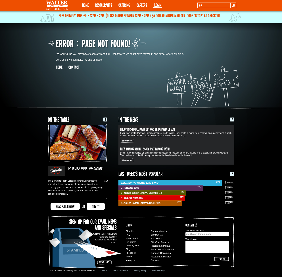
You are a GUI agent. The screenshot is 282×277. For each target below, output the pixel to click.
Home (104, 270)
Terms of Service (120, 270)
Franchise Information (162, 249)
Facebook (131, 252)
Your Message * (192, 239)
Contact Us (157, 235)
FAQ (128, 234)
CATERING (124, 5)
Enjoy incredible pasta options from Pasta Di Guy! (147, 129)
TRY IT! (95, 206)
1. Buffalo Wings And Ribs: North (140, 182)
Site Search (157, 238)
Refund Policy (158, 270)
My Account (132, 238)
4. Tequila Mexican (132, 198)
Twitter (129, 256)
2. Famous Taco (130, 187)
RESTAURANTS (103, 5)
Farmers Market (159, 231)
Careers (142, 5)
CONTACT (74, 67)
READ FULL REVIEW (65, 206)
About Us (130, 231)
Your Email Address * (194, 230)
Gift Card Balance (160, 242)
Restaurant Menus (160, 245)
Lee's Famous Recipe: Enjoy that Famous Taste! (145, 148)
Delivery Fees (133, 245)
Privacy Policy (140, 270)
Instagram (131, 260)
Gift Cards (131, 242)
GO (233, 5)
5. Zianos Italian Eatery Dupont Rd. (141, 203)
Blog (128, 249)
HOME (85, 5)
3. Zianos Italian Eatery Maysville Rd (141, 192)
